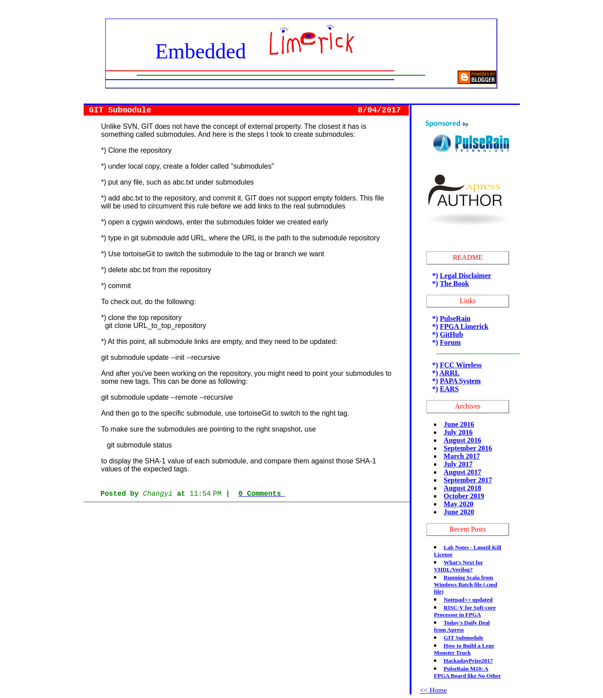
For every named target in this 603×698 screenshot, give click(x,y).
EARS (449, 389)
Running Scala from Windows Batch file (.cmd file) (465, 584)
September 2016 (468, 448)
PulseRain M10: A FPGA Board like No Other (467, 672)
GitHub (451, 334)
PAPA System (460, 381)
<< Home (433, 690)
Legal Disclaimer (465, 275)
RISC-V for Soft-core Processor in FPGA (465, 611)
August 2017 (462, 472)
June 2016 (459, 424)
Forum (450, 342)
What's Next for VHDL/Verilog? (458, 566)
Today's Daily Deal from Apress (462, 626)
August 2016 (462, 440)
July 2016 (458, 432)
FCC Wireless (461, 365)
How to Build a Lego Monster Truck (464, 649)
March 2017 (462, 456)
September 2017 (468, 480)
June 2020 (459, 512)
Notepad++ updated (468, 599)
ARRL (449, 373)
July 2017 (458, 464)
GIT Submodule (464, 637)
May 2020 (458, 504)
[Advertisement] (246, 526)
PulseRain (455, 318)
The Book (454, 283)
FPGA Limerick (464, 326)
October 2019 (464, 496)
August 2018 (462, 488)
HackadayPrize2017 (468, 660)
